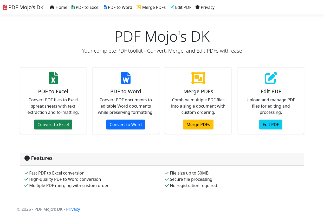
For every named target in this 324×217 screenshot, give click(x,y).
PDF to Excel (85, 7)
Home (58, 7)
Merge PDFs (151, 7)
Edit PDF (180, 7)
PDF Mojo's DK (23, 7)
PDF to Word (118, 7)
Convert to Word (126, 124)
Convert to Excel (53, 124)
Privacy (205, 7)
